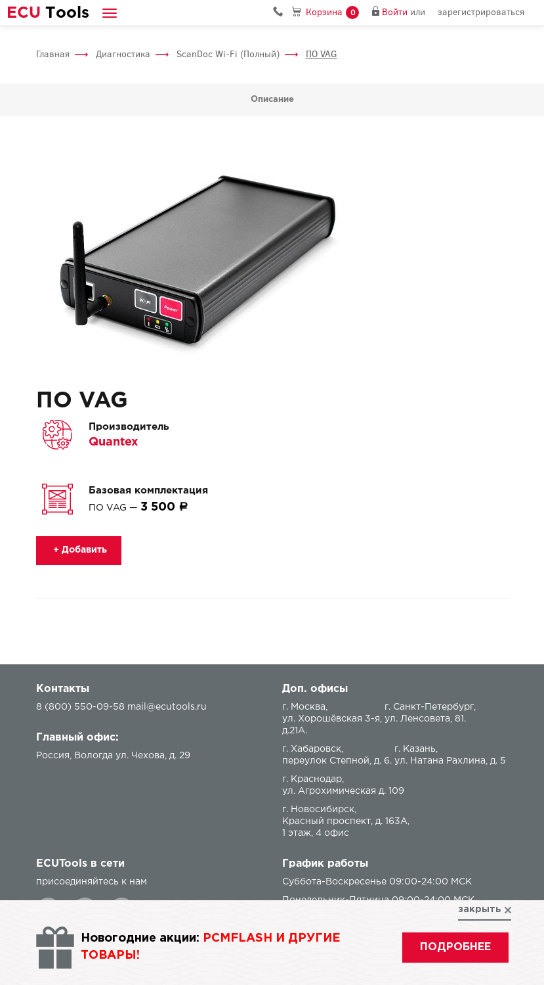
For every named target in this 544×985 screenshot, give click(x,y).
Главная (53, 54)
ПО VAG (321, 54)
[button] (109, 13)
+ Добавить (79, 550)
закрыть (479, 909)
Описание (272, 99)
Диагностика (123, 54)
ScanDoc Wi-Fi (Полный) (228, 54)
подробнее (455, 947)
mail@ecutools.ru (167, 707)
